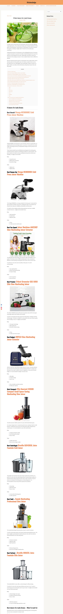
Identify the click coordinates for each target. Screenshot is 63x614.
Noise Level (11, 93)
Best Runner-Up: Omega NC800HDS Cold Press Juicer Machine (19, 74)
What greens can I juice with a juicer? (15, 103)
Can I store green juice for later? (14, 105)
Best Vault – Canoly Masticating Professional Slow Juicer (18, 84)
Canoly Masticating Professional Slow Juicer (21, 491)
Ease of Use (11, 91)
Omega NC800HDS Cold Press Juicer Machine (21, 173)
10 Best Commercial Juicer (52, 25)
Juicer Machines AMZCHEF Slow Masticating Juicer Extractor (22, 227)
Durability (11, 95)
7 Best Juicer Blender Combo (52, 21)
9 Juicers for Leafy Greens (12, 71)
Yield (10, 88)
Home (8, 15)
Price (10, 94)
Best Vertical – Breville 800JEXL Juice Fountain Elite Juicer (18, 85)
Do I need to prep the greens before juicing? (17, 104)
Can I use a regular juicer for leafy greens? (16, 100)
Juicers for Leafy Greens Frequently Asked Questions (17, 98)
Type (10, 90)
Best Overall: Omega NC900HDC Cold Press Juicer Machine (18, 72)
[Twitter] (1, 306)
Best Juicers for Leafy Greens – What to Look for (16, 87)
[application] (34, 6)
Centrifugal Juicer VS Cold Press (53, 19)
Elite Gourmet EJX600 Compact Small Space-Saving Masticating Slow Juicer (21, 386)
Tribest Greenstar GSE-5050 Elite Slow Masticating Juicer (21, 281)
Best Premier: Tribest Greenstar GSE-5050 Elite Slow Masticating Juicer (20, 77)
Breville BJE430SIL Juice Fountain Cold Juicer (20, 439)
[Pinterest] (1, 307)
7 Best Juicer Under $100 (51, 23)
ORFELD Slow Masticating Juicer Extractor (21, 335)
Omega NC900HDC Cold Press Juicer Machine (20, 114)
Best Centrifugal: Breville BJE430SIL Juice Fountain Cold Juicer (19, 83)
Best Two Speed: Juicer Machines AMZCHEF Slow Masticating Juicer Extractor (22, 75)
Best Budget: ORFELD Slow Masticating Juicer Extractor (18, 78)
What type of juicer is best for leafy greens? (16, 101)
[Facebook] (1, 304)
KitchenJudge (31, 2)
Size (9, 97)
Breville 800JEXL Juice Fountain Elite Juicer (21, 544)
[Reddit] (1, 309)
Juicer (11, 15)
